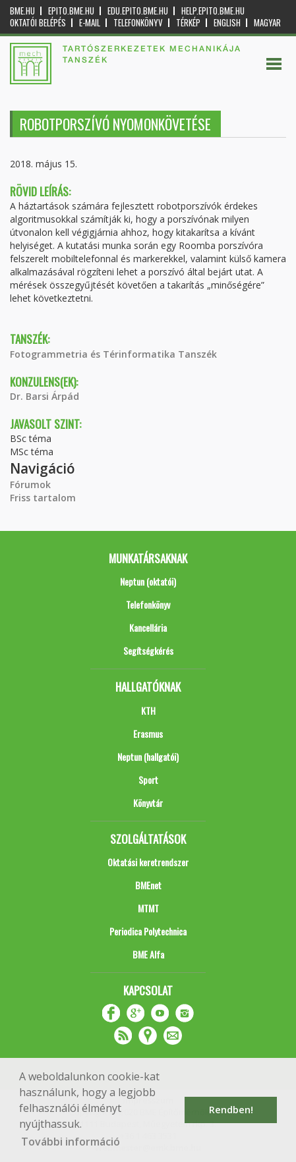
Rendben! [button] (231, 1109)
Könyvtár (148, 803)
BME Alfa (148, 954)
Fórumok (30, 484)
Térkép (188, 22)
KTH (148, 710)
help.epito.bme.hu (213, 11)
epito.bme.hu (71, 11)
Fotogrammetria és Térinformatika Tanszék (113, 354)
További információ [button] (70, 1141)
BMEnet (148, 885)
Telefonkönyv (138, 22)
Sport (148, 780)
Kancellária (148, 627)
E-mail (89, 22)
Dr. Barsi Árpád (44, 396)
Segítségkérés (148, 650)
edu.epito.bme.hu (137, 11)
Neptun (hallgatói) (148, 756)
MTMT (148, 908)
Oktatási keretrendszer (148, 862)
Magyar (267, 22)
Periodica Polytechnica (148, 931)
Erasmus (148, 733)
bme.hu (22, 11)
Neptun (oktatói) (148, 581)
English (227, 22)
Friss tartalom (43, 497)
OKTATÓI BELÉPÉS (38, 22)
